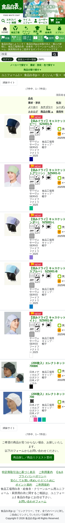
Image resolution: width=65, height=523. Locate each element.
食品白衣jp (30, 75)
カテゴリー (47, 107)
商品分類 (45, 111)
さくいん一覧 (50, 75)
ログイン (7, 59)
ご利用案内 (46, 472)
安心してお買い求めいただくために (32, 480)
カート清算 (56, 21)
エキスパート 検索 (9, 21)
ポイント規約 (23, 484)
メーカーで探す (18, 65)
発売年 (59, 111)
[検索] (26, 54)
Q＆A (59, 472)
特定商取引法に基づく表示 (18, 472)
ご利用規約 (43, 484)
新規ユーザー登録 (27, 59)
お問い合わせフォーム (32, 501)
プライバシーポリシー (32, 476)
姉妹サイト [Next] (9, 82)
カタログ (33, 111)
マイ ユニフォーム (24, 21)
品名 (30, 98)
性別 (58, 102)
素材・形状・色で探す (41, 65)
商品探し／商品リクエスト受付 (32, 457)
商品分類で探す (31, 69)
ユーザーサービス (41, 21)
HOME (5, 30)
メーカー (33, 107)
